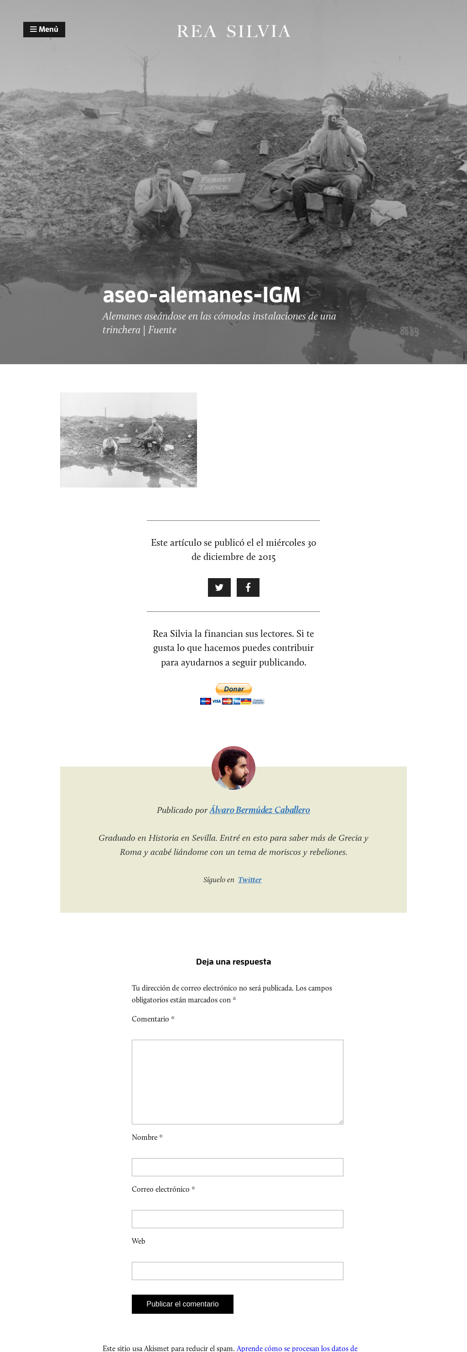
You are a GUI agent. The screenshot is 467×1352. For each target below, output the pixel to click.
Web (138, 1255)
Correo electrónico (163, 1204)
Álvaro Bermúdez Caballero (260, 809)
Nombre (147, 1152)
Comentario (153, 1019)
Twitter (250, 879)
